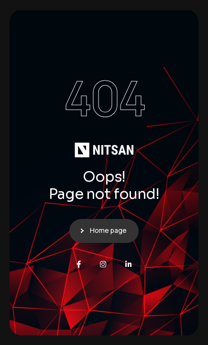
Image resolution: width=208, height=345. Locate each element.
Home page (108, 230)
